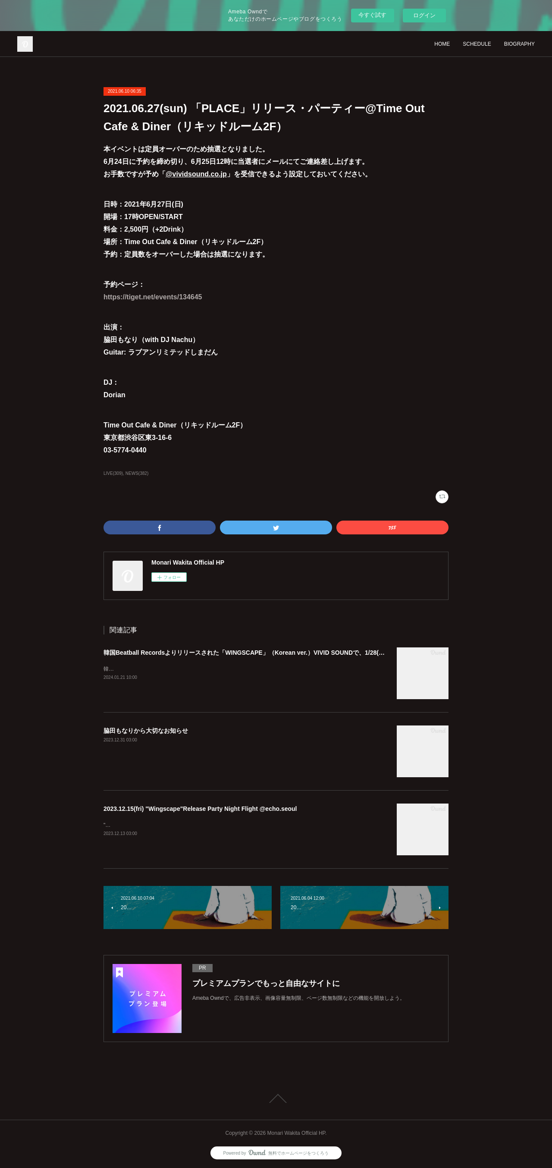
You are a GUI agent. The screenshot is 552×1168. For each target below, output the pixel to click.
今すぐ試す (372, 15)
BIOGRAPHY (519, 44)
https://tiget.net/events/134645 (153, 297)
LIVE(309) (113, 473)
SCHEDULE (477, 44)
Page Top (276, 1098)
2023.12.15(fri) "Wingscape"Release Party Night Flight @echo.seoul (200, 808)
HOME (442, 44)
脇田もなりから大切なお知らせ (146, 730)
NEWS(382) (136, 473)
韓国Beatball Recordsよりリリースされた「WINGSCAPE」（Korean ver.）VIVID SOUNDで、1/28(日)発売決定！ (260, 652)
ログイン (424, 15)
